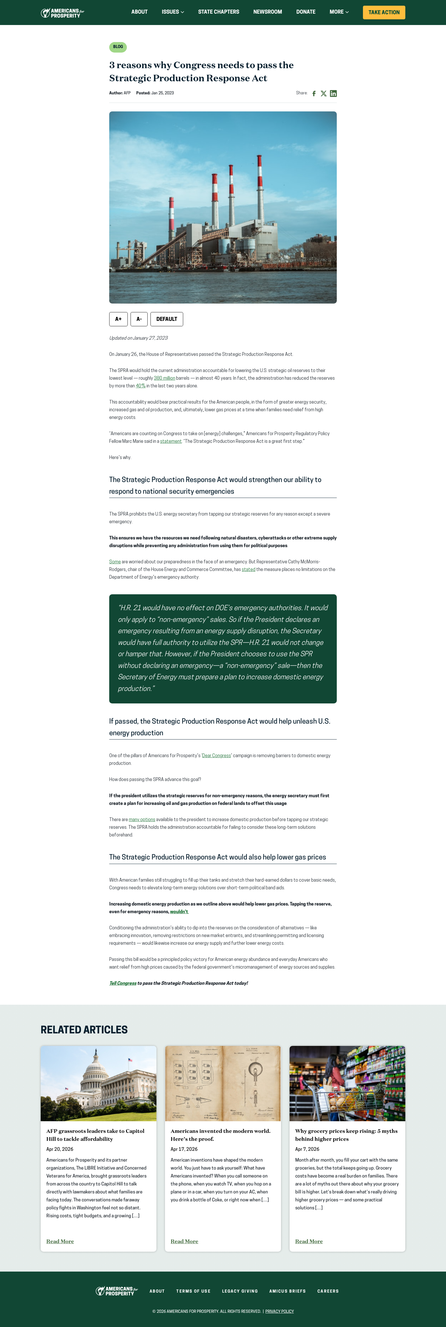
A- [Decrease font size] (139, 319)
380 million (164, 378)
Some (115, 562)
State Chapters (218, 12)
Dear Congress (216, 756)
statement (171, 441)
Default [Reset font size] (166, 319)
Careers (328, 1291)
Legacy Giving (240, 1291)
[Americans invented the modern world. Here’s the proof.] (223, 1149)
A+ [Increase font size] (118, 319)
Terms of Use (193, 1291)
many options (142, 820)
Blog (118, 47)
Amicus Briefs (287, 1291)
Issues (170, 12)
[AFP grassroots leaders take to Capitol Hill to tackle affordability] (98, 1149)
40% (141, 386)
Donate (305, 12)
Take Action (387, 14)
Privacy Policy (279, 1312)
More (337, 12)
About (139, 12)
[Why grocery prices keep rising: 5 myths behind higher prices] (347, 1149)
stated (248, 570)
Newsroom (267, 12)
